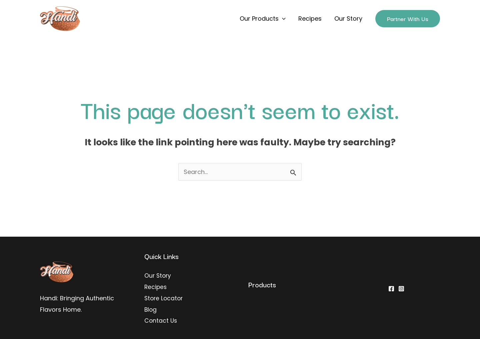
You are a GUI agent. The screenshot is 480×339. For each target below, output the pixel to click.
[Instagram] (401, 288)
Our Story (349, 18)
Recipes (311, 18)
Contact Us (161, 320)
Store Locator (164, 298)
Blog (150, 309)
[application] (283, 18)
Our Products (264, 18)
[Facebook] (391, 288)
